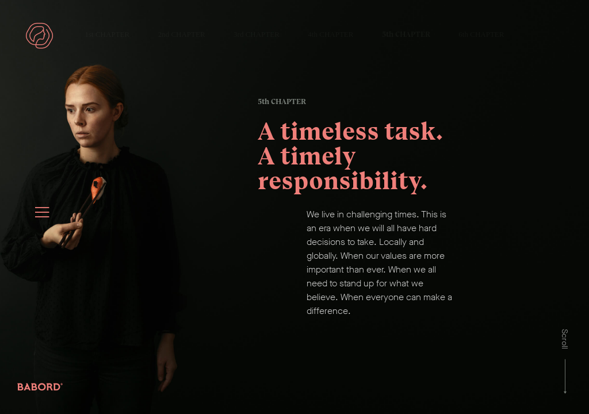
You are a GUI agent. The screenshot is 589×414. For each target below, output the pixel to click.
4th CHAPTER (330, 34)
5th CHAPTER (406, 34)
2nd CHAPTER (181, 34)
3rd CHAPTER (257, 34)
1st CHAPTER (107, 34)
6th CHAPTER (481, 34)
